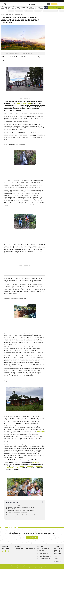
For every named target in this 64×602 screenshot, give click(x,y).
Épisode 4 (10, 467)
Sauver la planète (2, 7)
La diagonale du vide (42, 550)
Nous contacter (55, 566)
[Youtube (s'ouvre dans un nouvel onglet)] (11, 551)
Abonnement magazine (42, 566)
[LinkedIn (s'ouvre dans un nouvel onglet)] (5, 551)
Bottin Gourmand (58, 548)
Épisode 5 (17, 467)
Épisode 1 (21, 466)
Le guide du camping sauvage (44, 556)
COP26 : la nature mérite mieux (13, 517)
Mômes (55, 556)
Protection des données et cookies (48, 568)
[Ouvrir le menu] (5, 4)
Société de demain (12, 7)
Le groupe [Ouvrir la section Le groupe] (56, 546)
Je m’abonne (54, 4)
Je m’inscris (32, 537)
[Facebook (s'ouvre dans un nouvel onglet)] (8, 551)
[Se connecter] (59, 4)
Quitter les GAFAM (19, 10)
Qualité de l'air (11, 10)
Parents (55, 558)
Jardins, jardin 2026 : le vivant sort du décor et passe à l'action (20, 510)
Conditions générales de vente (25, 566)
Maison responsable (31, 8)
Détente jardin (57, 550)
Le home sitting (40, 560)
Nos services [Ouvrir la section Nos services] (18, 546)
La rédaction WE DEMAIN (14, 53)
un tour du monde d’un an (24, 103)
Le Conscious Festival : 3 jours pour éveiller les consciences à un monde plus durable (20, 507)
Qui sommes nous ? (12, 568)
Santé (27, 7)
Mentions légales (10, 566)
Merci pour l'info (57, 555)
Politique (23, 7)
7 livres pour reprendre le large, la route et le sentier (17, 505)
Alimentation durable (7, 8)
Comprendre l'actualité (40, 8)
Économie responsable (17, 8)
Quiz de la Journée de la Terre (43, 548)
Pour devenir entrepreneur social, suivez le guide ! (17, 512)
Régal (55, 560)
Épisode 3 (39, 466)
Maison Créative (57, 553)
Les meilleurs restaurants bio (43, 558)
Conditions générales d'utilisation (28, 568)
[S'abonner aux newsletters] (48, 4)
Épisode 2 (30, 466)
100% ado (36, 8)
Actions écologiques (19, 14)
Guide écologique (59, 8)
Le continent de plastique (42, 553)
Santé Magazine (57, 561)
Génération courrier (29, 10)
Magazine (52, 8)
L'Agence (46, 7)
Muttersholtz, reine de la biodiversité (50, 10)
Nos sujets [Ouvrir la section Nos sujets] (40, 546)
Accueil (2, 14)
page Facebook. (36, 462)
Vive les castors (38, 10)
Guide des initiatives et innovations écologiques (25, 548)
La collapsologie (41, 555)
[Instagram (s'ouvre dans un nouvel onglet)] (2, 551)
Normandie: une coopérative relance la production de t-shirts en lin (20, 514)
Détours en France (58, 551)
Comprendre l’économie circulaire (44, 551)
